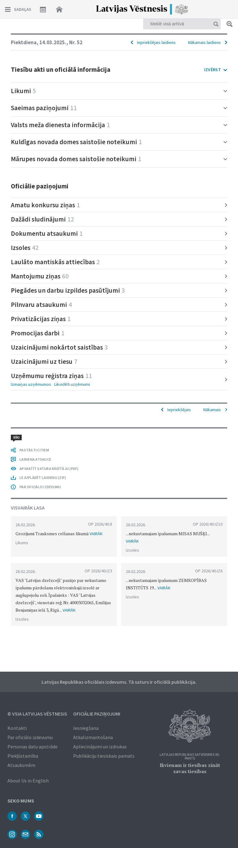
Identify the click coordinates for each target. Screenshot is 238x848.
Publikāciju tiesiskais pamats (103, 756)
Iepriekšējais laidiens (156, 42)
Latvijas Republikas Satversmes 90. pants (190, 756)
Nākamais (212, 409)
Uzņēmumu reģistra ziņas (51, 376)
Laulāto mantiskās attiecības (55, 262)
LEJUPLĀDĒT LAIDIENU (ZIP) (43, 477)
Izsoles (25, 247)
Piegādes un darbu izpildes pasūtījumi (68, 290)
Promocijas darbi (37, 333)
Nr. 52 (75, 42)
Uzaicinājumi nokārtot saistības (59, 347)
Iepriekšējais (179, 409)
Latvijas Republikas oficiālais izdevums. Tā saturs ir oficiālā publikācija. (119, 682)
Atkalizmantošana (93, 737)
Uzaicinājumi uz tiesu (44, 361)
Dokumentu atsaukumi (47, 233)
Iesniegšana (86, 728)
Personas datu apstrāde (32, 746)
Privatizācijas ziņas (41, 319)
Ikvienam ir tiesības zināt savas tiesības (190, 768)
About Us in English (28, 780)
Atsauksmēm (21, 765)
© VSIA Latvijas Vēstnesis (37, 714)
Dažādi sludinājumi (42, 219)
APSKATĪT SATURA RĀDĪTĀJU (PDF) (49, 468)
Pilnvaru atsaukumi (41, 304)
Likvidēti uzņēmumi (72, 384)
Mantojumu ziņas (40, 276)
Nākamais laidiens (204, 42)
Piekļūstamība (22, 756)
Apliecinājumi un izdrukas (100, 746)
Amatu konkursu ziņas (45, 205)
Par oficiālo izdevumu (30, 737)
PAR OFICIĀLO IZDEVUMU (40, 486)
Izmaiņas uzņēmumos (31, 384)
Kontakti (17, 728)
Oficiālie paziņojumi (96, 714)
